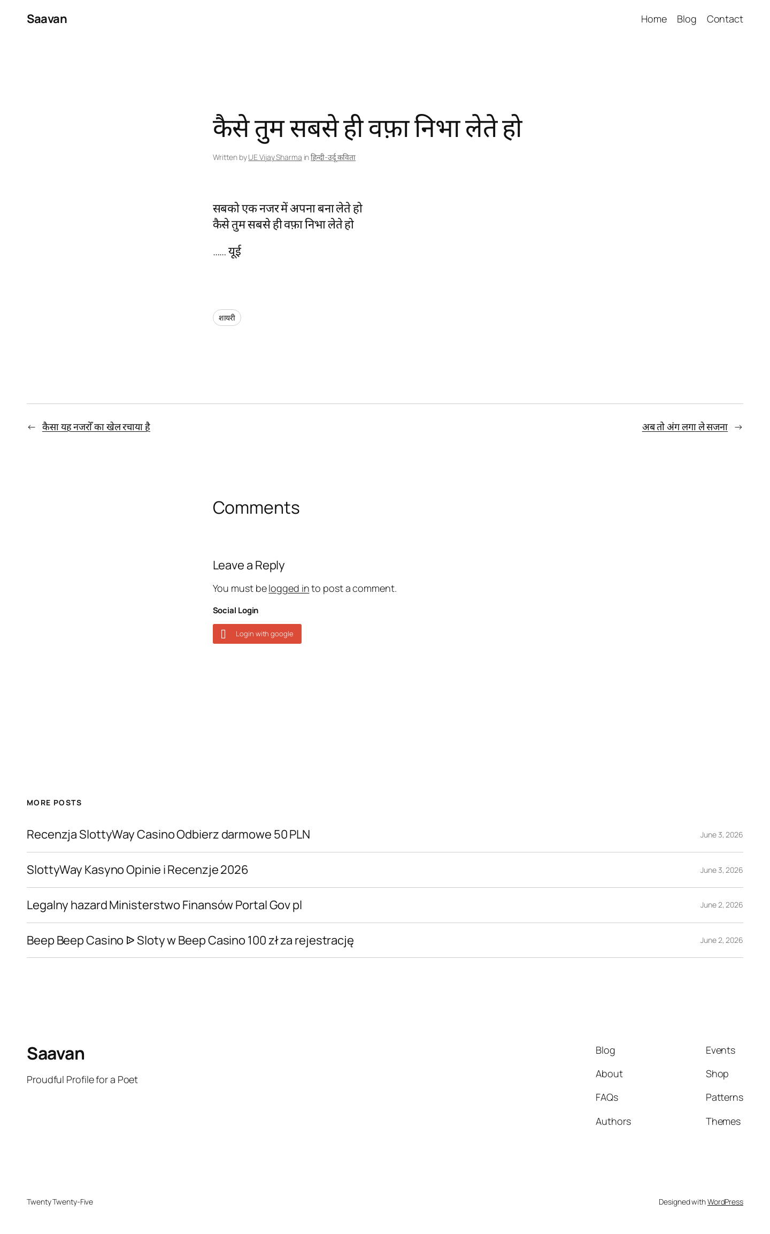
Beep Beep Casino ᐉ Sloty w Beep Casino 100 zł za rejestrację (190, 940)
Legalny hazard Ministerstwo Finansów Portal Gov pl (164, 905)
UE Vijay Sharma (275, 157)
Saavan (47, 19)
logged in (288, 588)
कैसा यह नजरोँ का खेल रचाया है (96, 426)
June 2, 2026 (721, 905)
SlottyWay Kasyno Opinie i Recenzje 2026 (138, 870)
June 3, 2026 (721, 834)
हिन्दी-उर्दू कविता (333, 157)
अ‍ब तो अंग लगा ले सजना (685, 426)
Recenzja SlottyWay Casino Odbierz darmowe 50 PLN (168, 834)
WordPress (725, 1202)
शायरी (227, 318)
